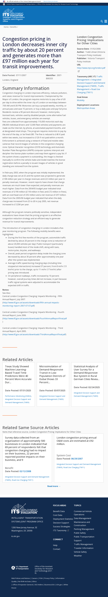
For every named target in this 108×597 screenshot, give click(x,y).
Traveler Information (83, 548)
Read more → (54, 486)
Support (78, 540)
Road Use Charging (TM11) (22, 480)
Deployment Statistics (63, 519)
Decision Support (61, 522)
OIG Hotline (38, 585)
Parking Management (84, 529)
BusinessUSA (49, 585)
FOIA (41, 578)
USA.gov (59, 585)
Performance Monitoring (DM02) (18, 396)
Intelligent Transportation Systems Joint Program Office (14, 19)
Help (55, 545)
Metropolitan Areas (86, 108)
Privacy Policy (49, 578)
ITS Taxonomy (59, 530)
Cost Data (57, 515)
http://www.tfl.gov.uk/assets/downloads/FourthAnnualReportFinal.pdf (35, 318)
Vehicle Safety (80, 552)
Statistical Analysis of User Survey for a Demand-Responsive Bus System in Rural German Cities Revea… (86, 373)
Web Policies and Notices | (21, 578)
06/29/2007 (77, 458)
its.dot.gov (15, 536)
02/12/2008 (25, 471)
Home (6, 27)
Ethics (34, 581)
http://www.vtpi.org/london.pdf (91, 68)
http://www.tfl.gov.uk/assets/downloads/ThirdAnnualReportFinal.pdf (34, 334)
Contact (56, 549)
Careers (35, 578)
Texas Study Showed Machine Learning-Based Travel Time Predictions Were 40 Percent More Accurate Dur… (18, 374)
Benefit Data (59, 511)
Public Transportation (84, 536)
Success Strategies (61, 526)
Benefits (13, 27)
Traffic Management (83, 544)
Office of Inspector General (23, 585)
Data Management (82, 518)
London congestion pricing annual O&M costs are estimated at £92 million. (76, 441)
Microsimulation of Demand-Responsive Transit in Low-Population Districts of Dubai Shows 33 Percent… (52, 374)
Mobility (80, 100)
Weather (78, 555)
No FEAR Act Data (24, 581)
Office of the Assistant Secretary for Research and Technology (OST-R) (44, 569)
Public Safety (80, 533)
